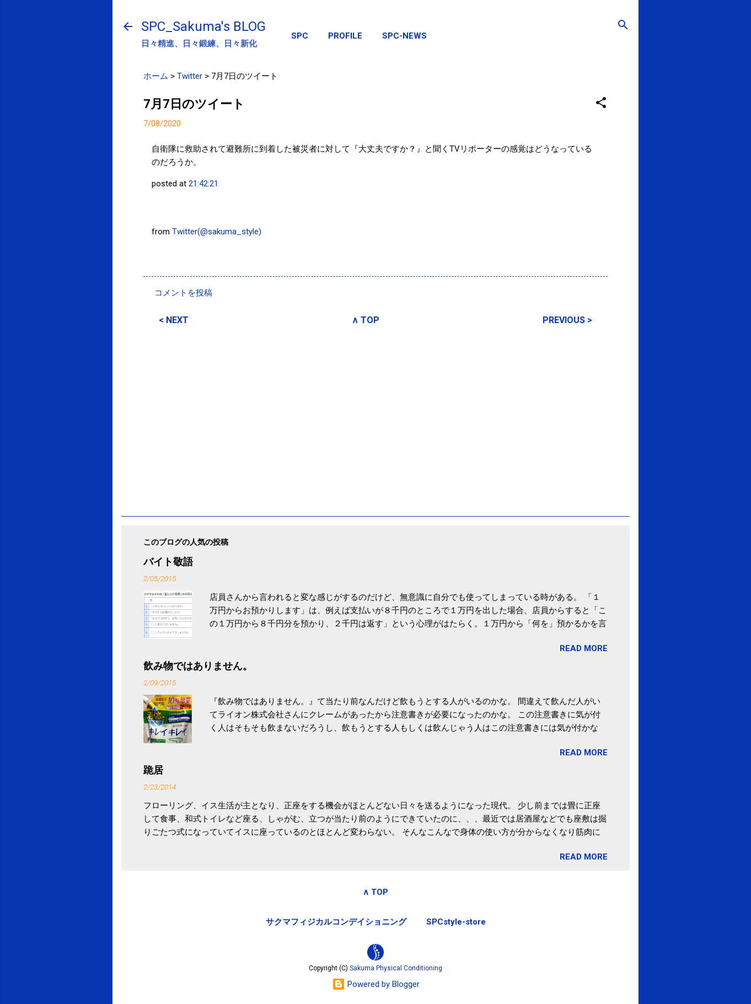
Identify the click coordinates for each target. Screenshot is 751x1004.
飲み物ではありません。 (198, 666)
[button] (601, 103)
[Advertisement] (375, 419)
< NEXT (174, 320)
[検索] (623, 25)
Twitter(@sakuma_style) (216, 232)
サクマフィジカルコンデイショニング (336, 922)
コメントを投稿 (183, 293)
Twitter (189, 76)
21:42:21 (203, 184)
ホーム (155, 76)
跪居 (153, 770)
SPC (299, 36)
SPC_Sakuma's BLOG (203, 26)
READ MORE (584, 648)
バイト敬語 (168, 561)
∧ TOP (365, 320)
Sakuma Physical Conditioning (396, 968)
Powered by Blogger (376, 984)
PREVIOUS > (567, 320)
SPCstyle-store (456, 922)
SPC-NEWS (404, 36)
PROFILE (345, 36)
